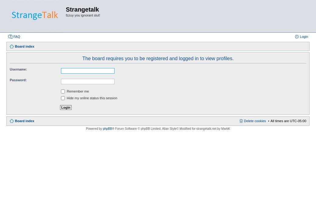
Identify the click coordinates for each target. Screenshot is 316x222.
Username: (18, 69)
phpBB (107, 128)
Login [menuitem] (304, 36)
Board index (24, 121)
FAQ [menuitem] (16, 36)
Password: (18, 80)
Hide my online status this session (89, 98)
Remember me (75, 91)
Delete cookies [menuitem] (255, 121)
